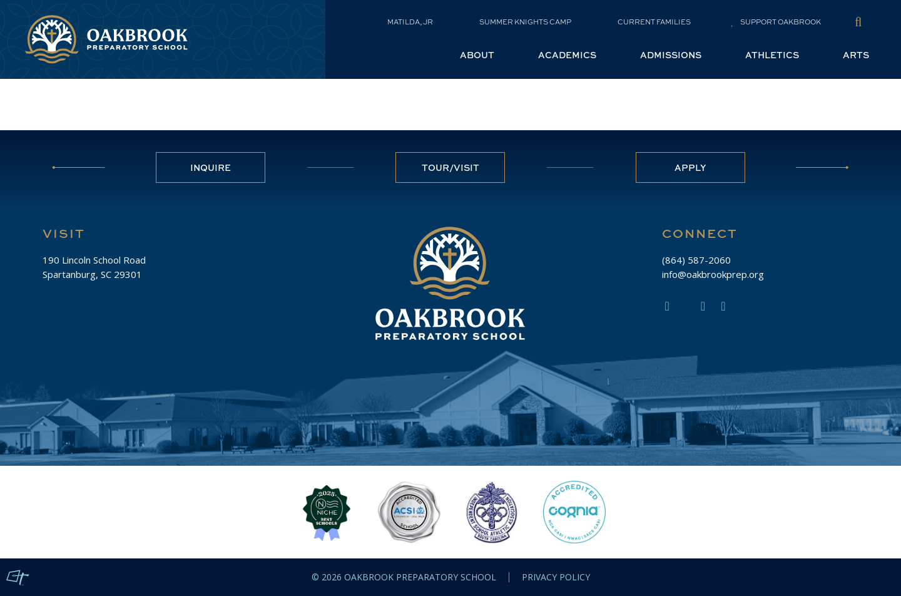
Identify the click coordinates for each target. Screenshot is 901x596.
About (477, 55)
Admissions (670, 55)
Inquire (210, 167)
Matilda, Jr (410, 22)
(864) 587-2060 (696, 260)
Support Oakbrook (776, 22)
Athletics (772, 55)
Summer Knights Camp (525, 22)
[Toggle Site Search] (858, 22)
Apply (690, 167)
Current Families (654, 22)
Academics (567, 55)
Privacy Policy (556, 577)
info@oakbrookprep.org (713, 274)
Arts (856, 55)
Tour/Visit (450, 167)
